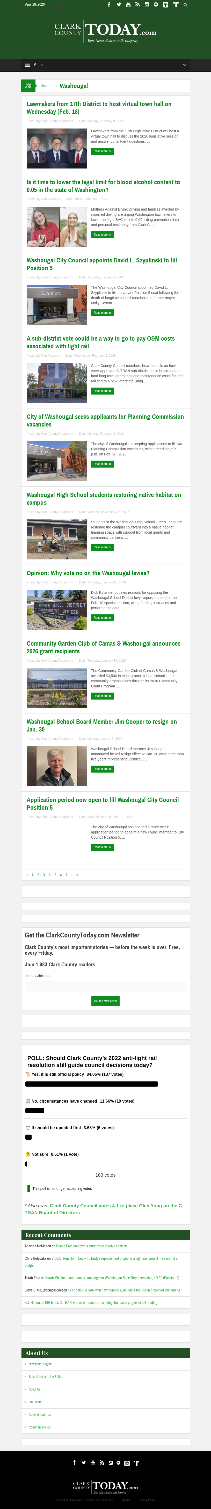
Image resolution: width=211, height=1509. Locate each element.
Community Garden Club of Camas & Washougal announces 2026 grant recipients (103, 647)
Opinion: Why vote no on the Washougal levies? (88, 573)
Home (45, 86)
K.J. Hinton (32, 1302)
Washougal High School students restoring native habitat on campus (104, 499)
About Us (35, 1389)
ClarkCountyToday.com (57, 121)
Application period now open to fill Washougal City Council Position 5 (103, 804)
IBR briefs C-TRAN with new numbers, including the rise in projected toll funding (124, 1290)
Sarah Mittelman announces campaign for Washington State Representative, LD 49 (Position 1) (112, 1277)
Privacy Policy (147, 1500)
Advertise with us (40, 1414)
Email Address (37, 976)
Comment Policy (39, 1427)
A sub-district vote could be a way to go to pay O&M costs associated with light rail (101, 342)
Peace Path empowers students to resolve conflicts (91, 1246)
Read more (102, 151)
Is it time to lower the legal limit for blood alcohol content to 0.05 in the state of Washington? (103, 186)
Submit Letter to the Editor (45, 1377)
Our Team (35, 1402)
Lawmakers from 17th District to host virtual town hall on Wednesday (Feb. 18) (99, 108)
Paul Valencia (50, 199)
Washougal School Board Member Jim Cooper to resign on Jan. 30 (102, 725)
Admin (126, 1500)
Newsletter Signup (40, 1364)
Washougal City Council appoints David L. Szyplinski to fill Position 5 (102, 264)
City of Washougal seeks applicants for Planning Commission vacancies (105, 420)
